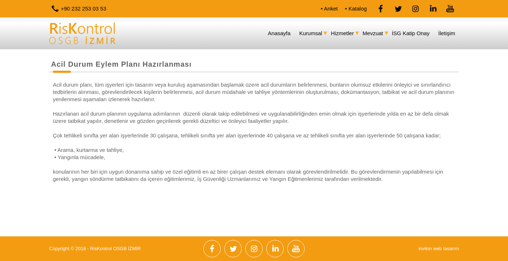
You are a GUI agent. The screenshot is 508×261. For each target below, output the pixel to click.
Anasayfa (279, 33)
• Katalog (356, 8)
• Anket (329, 8)
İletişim (446, 33)
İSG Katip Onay (410, 33)
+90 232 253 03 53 (83, 8)
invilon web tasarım (439, 248)
